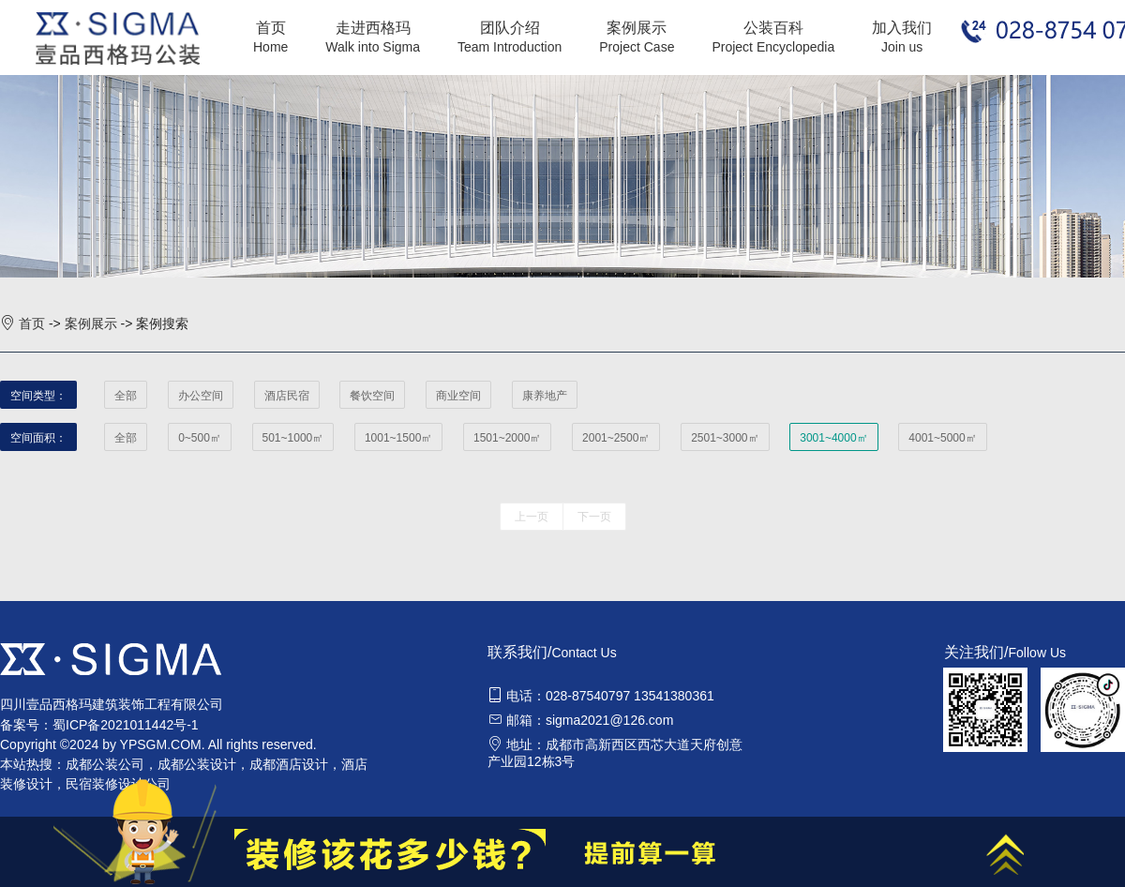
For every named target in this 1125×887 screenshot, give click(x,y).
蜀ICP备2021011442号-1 (125, 724)
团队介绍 (510, 28)
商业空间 (458, 395)
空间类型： (38, 395)
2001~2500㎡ (616, 437)
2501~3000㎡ (724, 437)
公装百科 (773, 28)
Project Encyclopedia (773, 46)
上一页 (531, 516)
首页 (271, 28)
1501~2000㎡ (507, 437)
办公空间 (200, 395)
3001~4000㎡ (833, 437)
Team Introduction (510, 46)
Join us (901, 46)
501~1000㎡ (293, 437)
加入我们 (902, 28)
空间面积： (38, 437)
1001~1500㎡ (398, 437)
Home (270, 46)
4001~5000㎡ (942, 437)
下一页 (594, 516)
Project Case (636, 46)
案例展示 (637, 28)
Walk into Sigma (372, 46)
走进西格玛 (373, 28)
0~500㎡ (199, 437)
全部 (125, 395)
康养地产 (544, 395)
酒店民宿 (286, 395)
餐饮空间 (372, 395)
